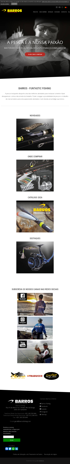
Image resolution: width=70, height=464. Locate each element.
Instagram (44, 412)
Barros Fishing (45, 404)
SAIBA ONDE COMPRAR (35, 54)
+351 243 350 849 (22, 417)
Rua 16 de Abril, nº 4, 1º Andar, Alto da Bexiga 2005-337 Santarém (20, 409)
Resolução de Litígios (50, 454)
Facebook (43, 406)
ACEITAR (14, 4)
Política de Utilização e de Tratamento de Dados (27, 454)
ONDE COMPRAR (43, 11)
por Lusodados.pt (40, 460)
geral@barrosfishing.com (22, 421)
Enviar (11, 440)
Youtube (43, 409)
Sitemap (43, 414)
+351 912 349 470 (31, 415)
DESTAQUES (50, 11)
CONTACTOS (64, 11)
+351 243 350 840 (30, 413)
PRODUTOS (35, 11)
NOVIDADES (57, 11)
